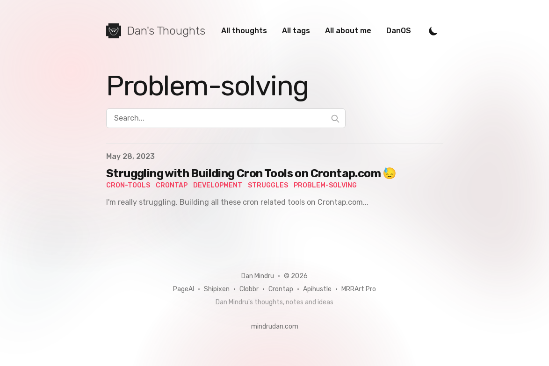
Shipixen (217, 289)
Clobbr (249, 289)
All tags (296, 30)
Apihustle (317, 289)
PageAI (183, 289)
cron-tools (128, 185)
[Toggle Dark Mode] (433, 30)
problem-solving (325, 185)
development (217, 185)
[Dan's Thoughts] (155, 30)
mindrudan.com (274, 326)
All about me (348, 30)
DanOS (398, 30)
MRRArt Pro (358, 289)
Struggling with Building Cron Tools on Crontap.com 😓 (251, 173)
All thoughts (244, 30)
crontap (172, 185)
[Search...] (226, 118)
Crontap (280, 289)
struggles (268, 185)
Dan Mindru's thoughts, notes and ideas (274, 302)
